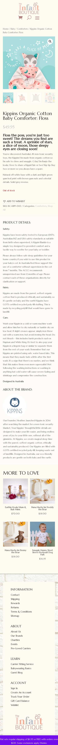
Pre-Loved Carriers (21, 648)
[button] (50, 41)
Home (6, 29)
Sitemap (15, 615)
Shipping (15, 599)
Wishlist (15, 705)
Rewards (15, 603)
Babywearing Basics (21, 668)
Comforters (22, 29)
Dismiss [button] (43, 743)
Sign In (14, 688)
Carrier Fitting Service (22, 664)
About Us (16, 631)
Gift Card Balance (20, 700)
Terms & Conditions (21, 611)
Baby (13, 29)
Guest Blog (16, 672)
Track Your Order (20, 696)
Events (14, 644)
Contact (15, 594)
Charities (15, 639)
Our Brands (17, 635)
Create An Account (21, 692)
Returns (15, 607)
